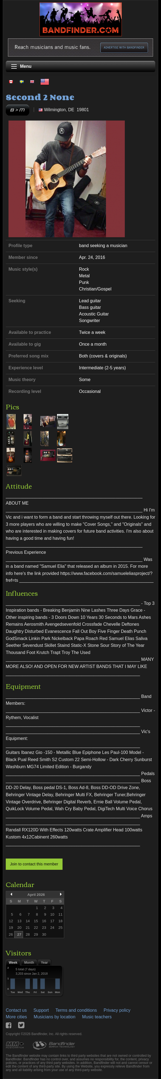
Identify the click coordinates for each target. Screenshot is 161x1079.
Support (41, 1010)
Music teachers (97, 1016)
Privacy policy (117, 1010)
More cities (16, 1016)
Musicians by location (54, 1016)
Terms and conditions (76, 1010)
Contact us (16, 1010)
